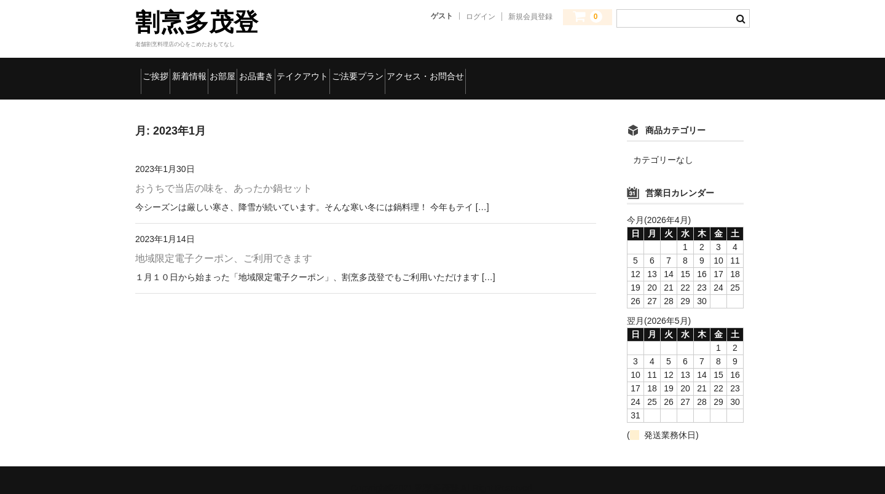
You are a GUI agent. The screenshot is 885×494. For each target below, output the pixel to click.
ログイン (480, 16)
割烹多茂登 (196, 22)
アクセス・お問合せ (614, 71)
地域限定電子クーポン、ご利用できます (223, 242)
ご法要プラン (512, 71)
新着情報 (224, 71)
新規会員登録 (530, 16)
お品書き (347, 71)
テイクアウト (424, 71)
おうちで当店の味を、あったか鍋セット (223, 173)
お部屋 (286, 71)
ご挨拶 (163, 71)
